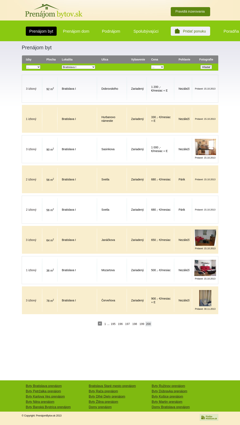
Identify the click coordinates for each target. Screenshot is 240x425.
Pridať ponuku (194, 31)
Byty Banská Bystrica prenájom (48, 407)
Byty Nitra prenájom (40, 401)
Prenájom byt (41, 31)
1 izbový (31, 119)
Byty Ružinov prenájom (168, 386)
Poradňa (231, 31)
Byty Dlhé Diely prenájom (107, 396)
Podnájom (111, 31)
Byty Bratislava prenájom (44, 386)
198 (134, 324)
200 (148, 324)
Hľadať (206, 67)
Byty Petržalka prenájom (43, 391)
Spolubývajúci (145, 31)
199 (141, 324)
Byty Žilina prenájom (103, 401)
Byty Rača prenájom (103, 391)
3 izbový (31, 88)
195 (113, 324)
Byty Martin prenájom (167, 401)
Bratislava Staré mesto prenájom (112, 386)
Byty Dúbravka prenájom (169, 391)
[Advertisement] (120, 357)
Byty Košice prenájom (167, 396)
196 (120, 324)
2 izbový (31, 179)
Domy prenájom (100, 407)
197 (127, 324)
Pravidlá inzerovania (190, 11)
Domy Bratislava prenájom (171, 407)
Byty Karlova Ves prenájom (45, 396)
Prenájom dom (76, 31)
